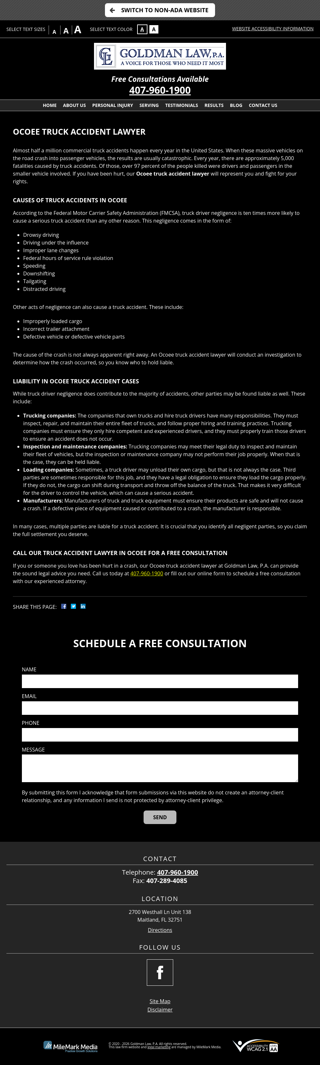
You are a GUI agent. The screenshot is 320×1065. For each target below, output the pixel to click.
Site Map (160, 1001)
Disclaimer (160, 1009)
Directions (160, 930)
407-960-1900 (160, 90)
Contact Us (263, 105)
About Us (74, 105)
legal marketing (159, 1047)
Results (213, 105)
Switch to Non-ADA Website (164, 10)
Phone (31, 723)
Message (33, 749)
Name (29, 669)
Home (50, 105)
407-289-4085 (166, 880)
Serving (149, 105)
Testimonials (181, 105)
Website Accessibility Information (273, 28)
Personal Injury (112, 105)
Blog (236, 105)
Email (29, 696)
